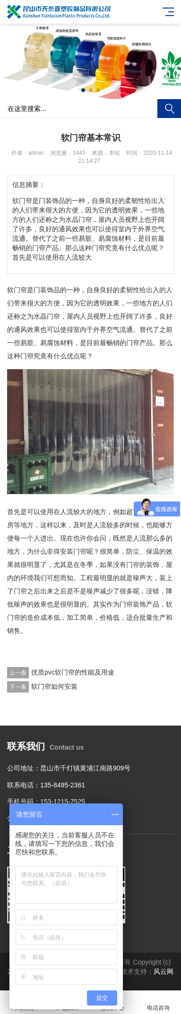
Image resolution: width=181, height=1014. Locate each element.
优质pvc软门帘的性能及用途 (72, 672)
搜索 (169, 108)
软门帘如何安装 (54, 686)
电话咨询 (158, 1002)
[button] (83, 90)
